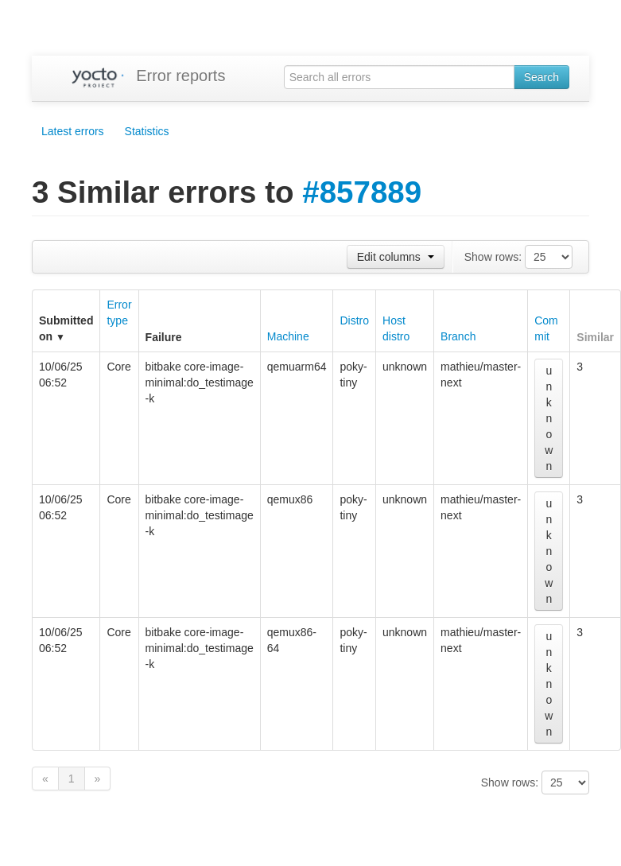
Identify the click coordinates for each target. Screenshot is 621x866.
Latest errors (72, 131)
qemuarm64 (297, 366)
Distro (354, 320)
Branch (458, 336)
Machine (288, 336)
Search (541, 77)
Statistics (147, 131)
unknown (404, 366)
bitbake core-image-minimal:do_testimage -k (200, 382)
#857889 (361, 192)
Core (118, 366)
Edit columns (395, 256)
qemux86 (290, 499)
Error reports (180, 75)
